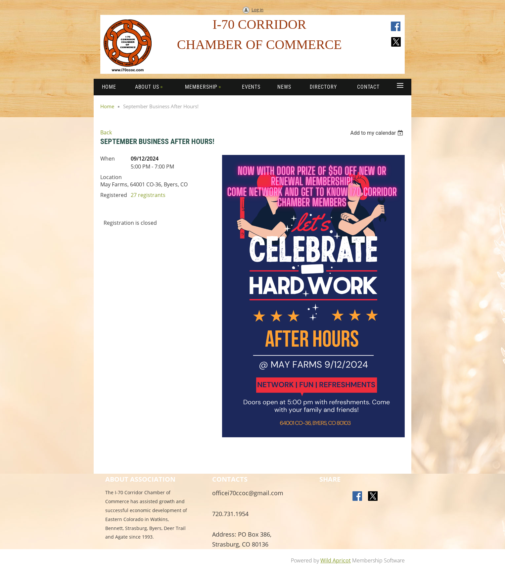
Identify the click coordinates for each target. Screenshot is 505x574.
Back (106, 132)
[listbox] (377, 133)
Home (107, 106)
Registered (113, 195)
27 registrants (148, 195)
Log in (257, 10)
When (107, 158)
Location (111, 177)
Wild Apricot (335, 560)
